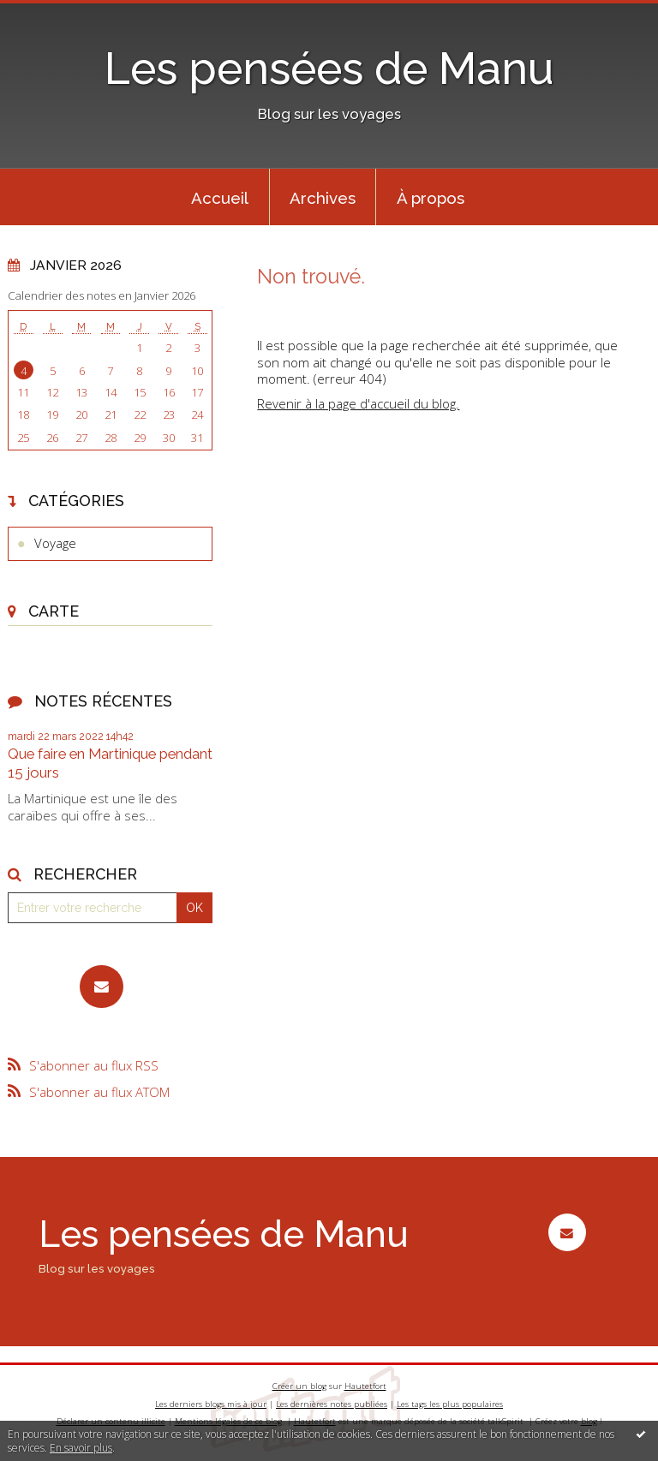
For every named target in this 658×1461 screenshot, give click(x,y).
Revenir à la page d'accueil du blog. (358, 403)
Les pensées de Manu (329, 68)
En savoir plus (81, 1447)
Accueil (219, 197)
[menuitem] (220, 197)
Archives (323, 197)
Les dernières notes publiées (331, 1404)
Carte (53, 611)
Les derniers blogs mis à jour (210, 1404)
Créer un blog (299, 1386)
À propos (430, 197)
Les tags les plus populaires (450, 1404)
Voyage (55, 543)
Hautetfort (365, 1386)
